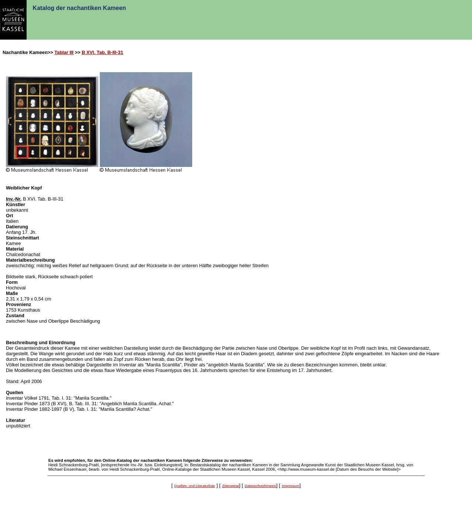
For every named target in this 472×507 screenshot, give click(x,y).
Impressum (290, 486)
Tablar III (64, 52)
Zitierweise (230, 486)
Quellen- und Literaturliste (194, 486)
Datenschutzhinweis (260, 486)
